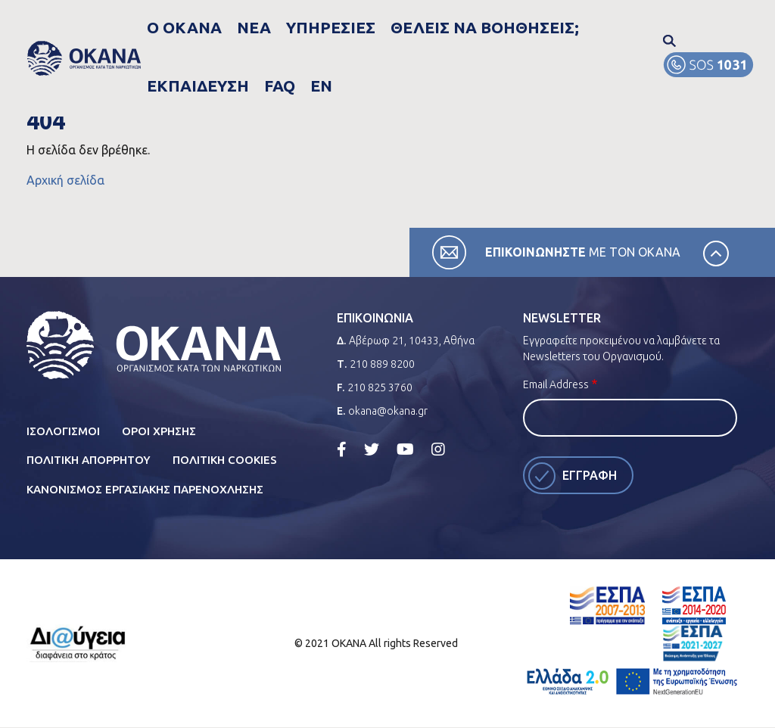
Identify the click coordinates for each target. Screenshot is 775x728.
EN (624, 27)
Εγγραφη (589, 475)
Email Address (556, 384)
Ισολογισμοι (63, 431)
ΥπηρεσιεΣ (309, 27)
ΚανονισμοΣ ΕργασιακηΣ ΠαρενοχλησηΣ (144, 489)
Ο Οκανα (202, 27)
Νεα (253, 27)
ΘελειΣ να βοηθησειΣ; (417, 27)
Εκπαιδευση (530, 27)
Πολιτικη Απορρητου (88, 459)
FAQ (591, 27)
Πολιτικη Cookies (225, 459)
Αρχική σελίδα (65, 180)
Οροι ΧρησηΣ (159, 431)
